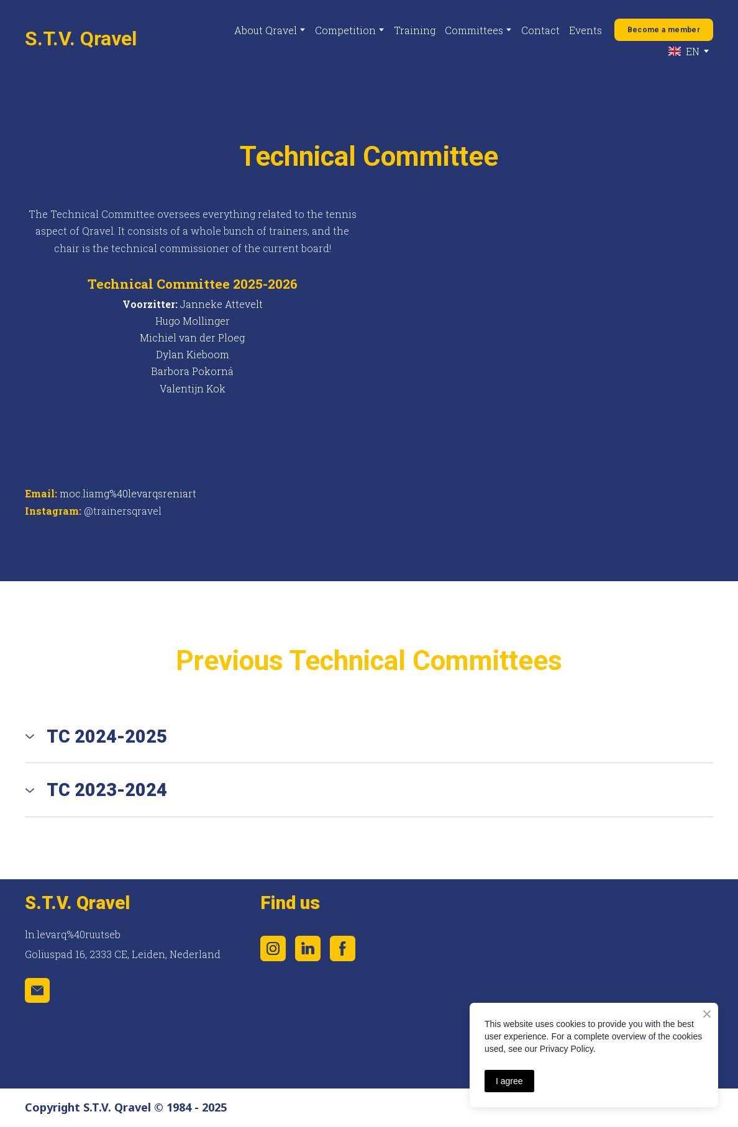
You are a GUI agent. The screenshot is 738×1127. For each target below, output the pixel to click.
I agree (509, 1081)
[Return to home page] (81, 38)
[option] (683, 51)
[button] (663, 30)
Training (414, 30)
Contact (540, 30)
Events (585, 30)
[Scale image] (526, 905)
